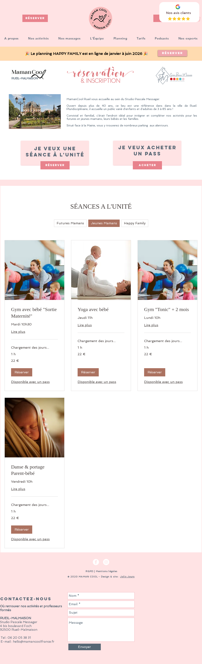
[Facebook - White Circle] (96, 562)
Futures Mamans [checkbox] (70, 223)
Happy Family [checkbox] (135, 223)
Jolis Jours (127, 576)
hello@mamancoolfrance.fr (33, 641)
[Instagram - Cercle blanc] (106, 562)
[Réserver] (172, 53)
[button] (38, 38)
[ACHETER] (147, 165)
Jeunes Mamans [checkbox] (104, 223)
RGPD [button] (89, 571)
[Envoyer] (84, 647)
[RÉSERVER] (35, 18)
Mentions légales (106, 571)
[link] (34, 312)
